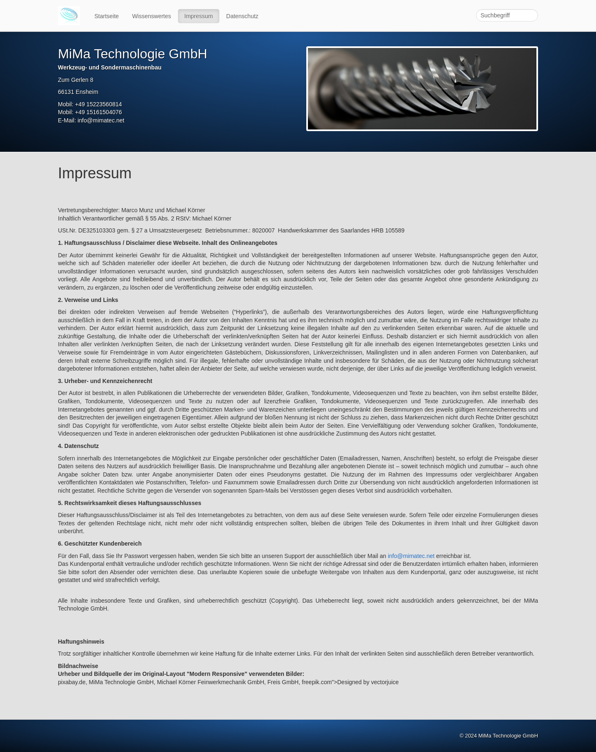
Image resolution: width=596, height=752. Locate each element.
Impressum (198, 16)
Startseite (106, 16)
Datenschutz (242, 16)
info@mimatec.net (411, 556)
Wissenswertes (151, 16)
